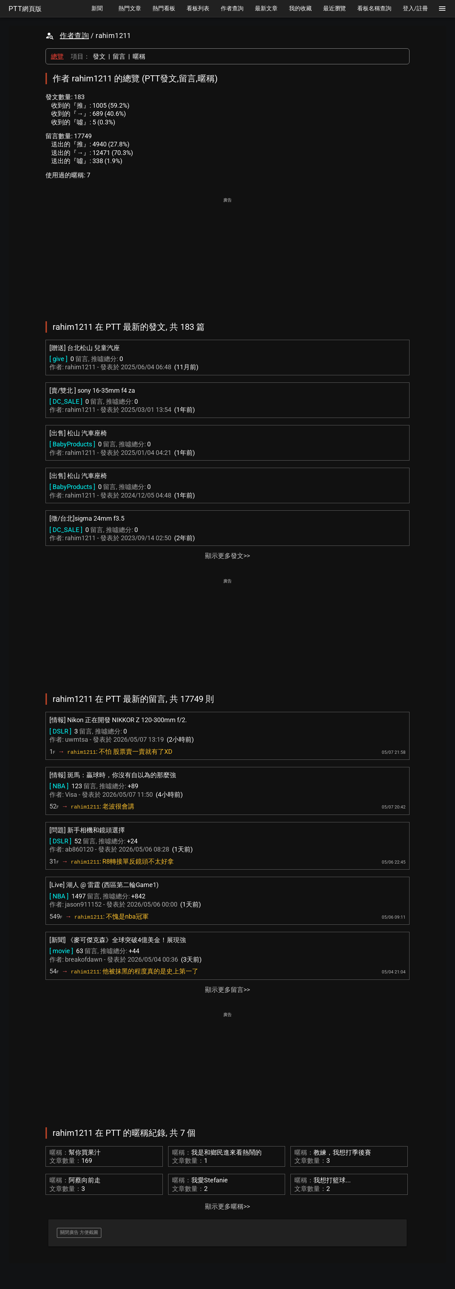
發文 (99, 56)
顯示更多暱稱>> (227, 1206)
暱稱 (139, 56)
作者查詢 (74, 35)
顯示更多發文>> (227, 555)
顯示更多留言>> (227, 989)
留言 (119, 56)
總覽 (57, 56)
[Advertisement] (228, 254)
